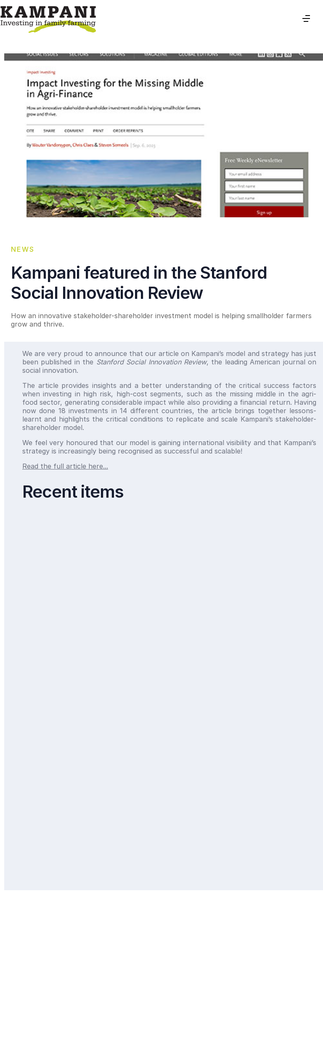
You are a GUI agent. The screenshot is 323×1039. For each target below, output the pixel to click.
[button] (306, 18)
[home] (48, 18)
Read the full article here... (65, 466)
